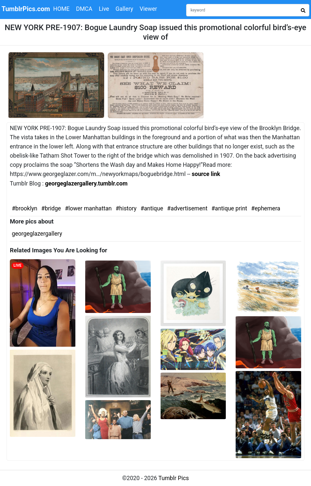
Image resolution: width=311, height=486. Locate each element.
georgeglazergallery (37, 233)
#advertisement (187, 208)
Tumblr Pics (173, 478)
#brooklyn (24, 208)
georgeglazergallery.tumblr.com (86, 183)
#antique (152, 208)
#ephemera (265, 208)
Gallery (124, 9)
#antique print (229, 208)
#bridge (51, 208)
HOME (61, 9)
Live (104, 9)
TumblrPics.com (26, 9)
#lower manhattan (88, 208)
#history (126, 208)
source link (206, 174)
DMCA (84, 9)
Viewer (148, 9)
